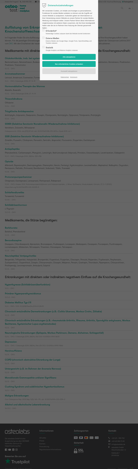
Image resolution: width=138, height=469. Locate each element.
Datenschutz (65, 77)
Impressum (73, 77)
